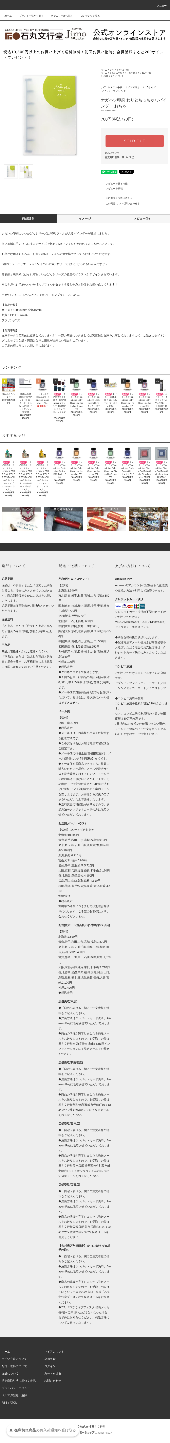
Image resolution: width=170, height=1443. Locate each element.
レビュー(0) (141, 218)
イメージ (85, 218)
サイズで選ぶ (131, 73)
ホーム (8, 15)
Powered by (84, 1433)
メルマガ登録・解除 (14, 1395)
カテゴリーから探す (59, 15)
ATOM (14, 1402)
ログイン (50, 1366)
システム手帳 (116, 73)
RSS (4, 1402)
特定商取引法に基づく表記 (119, 157)
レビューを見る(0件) (114, 183)
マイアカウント (54, 1351)
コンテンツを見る (88, 15)
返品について (112, 153)
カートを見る (52, 1373)
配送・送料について (14, 1366)
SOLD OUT (134, 141)
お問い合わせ (52, 1380)
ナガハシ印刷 (123, 70)
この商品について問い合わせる (120, 203)
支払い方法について (14, 1358)
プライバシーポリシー (16, 1388)
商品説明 (28, 218)
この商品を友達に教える (116, 197)
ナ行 (112, 70)
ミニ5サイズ (145, 73)
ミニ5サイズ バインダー (114, 76)
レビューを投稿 (112, 188)
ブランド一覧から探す (28, 15)
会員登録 (50, 1358)
